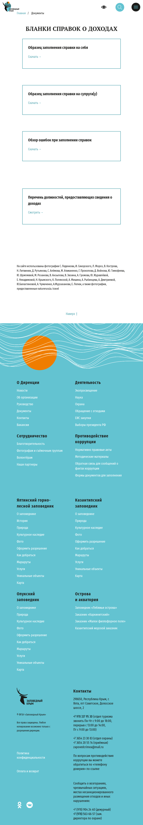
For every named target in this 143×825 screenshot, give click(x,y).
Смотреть (34, 213)
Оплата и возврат (28, 771)
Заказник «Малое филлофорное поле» (100, 621)
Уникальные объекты (30, 576)
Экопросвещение (86, 391)
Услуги (21, 569)
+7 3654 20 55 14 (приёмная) (90, 743)
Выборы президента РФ (90, 425)
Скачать (33, 57)
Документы (24, 411)
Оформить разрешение (32, 548)
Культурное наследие (30, 535)
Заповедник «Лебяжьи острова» (96, 608)
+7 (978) (78, 814)
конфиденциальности (31, 758)
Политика (23, 753)
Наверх (71, 314)
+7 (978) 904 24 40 (84, 810)
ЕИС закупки (83, 418)
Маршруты (24, 562)
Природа (22, 528)
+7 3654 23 (79, 738)
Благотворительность (31, 444)
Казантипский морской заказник (96, 628)
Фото (20, 542)
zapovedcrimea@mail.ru (88, 747)
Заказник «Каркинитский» (92, 615)
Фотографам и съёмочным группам (40, 451)
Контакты (23, 418)
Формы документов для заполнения (98, 476)
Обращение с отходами (90, 411)
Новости (22, 391)
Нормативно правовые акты (93, 450)
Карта (20, 583)
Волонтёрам (24, 458)
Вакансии (23, 425)
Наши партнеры (27, 464)
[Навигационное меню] (136, 7)
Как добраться (26, 555)
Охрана (79, 404)
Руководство (25, 404)
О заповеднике (26, 514)
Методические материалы (92, 457)
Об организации (27, 397)
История (22, 521)
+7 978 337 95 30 (82, 717)
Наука (79, 397)
